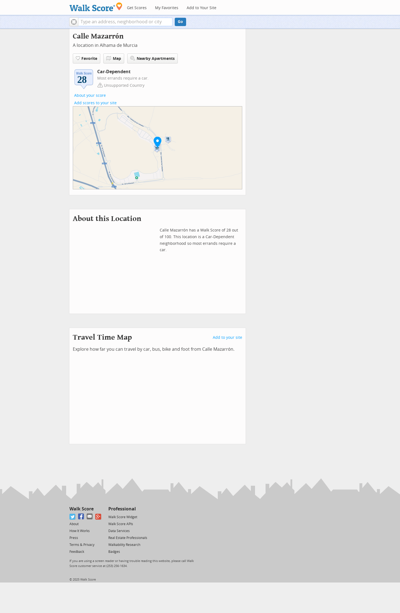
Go (180, 21)
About (74, 524)
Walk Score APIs (120, 524)
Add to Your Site (201, 8)
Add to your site (227, 337)
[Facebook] (81, 516)
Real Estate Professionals (127, 538)
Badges (114, 552)
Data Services (119, 531)
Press (73, 538)
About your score (90, 95)
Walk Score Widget (122, 517)
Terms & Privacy (81, 545)
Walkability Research (124, 545)
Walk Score (81, 509)
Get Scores (137, 8)
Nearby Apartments (152, 58)
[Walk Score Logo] (95, 6)
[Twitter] (72, 516)
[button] (73, 21)
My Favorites (166, 8)
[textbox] (125, 21)
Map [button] (113, 58)
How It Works (79, 531)
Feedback (76, 552)
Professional (122, 509)
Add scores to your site (95, 103)
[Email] (90, 516)
